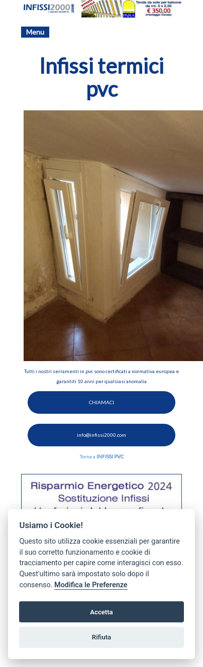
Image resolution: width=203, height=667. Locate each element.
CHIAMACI (101, 402)
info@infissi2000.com (101, 435)
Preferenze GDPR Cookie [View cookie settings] (148, 662)
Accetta (101, 612)
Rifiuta (101, 637)
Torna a (102, 456)
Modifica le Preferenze (91, 585)
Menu (35, 32)
